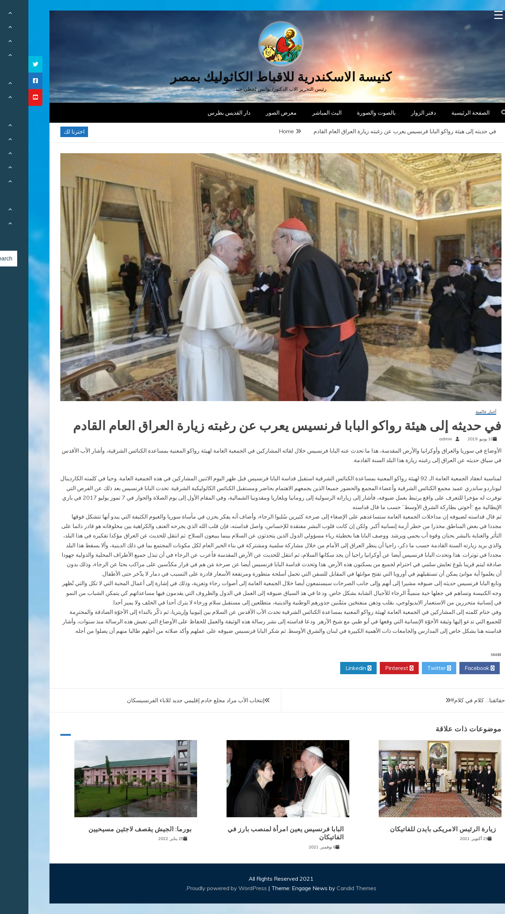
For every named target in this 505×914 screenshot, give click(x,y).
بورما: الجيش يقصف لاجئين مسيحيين (111, 829)
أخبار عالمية (457, 411)
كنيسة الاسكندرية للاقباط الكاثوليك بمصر (252, 77)
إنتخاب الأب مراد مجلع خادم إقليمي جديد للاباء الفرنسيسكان (167, 700)
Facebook (451, 668)
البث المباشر (298, 112)
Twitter (411, 668)
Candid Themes (328, 888)
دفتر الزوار (395, 112)
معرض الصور (252, 112)
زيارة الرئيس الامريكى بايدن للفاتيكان (415, 829)
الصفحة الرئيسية (442, 112)
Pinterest (371, 668)
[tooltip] (7, 64)
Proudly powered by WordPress (199, 888)
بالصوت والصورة (348, 112)
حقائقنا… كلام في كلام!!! (450, 700)
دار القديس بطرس (200, 112)
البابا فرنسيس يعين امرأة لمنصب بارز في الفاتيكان (257, 833)
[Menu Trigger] (470, 15)
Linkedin (330, 668)
